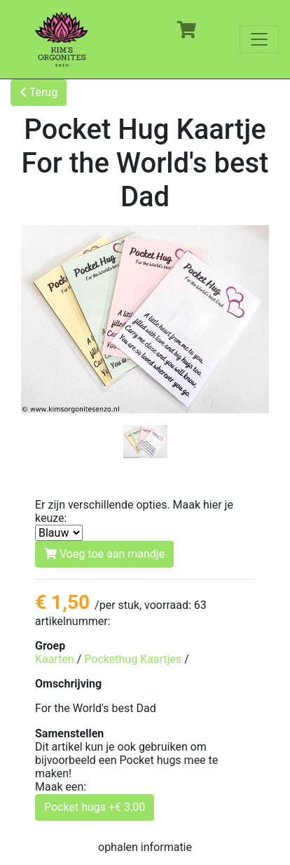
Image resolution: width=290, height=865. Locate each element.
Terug (38, 92)
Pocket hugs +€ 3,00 (94, 807)
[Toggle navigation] (259, 39)
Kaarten (54, 659)
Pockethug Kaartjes (132, 659)
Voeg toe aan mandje (104, 554)
